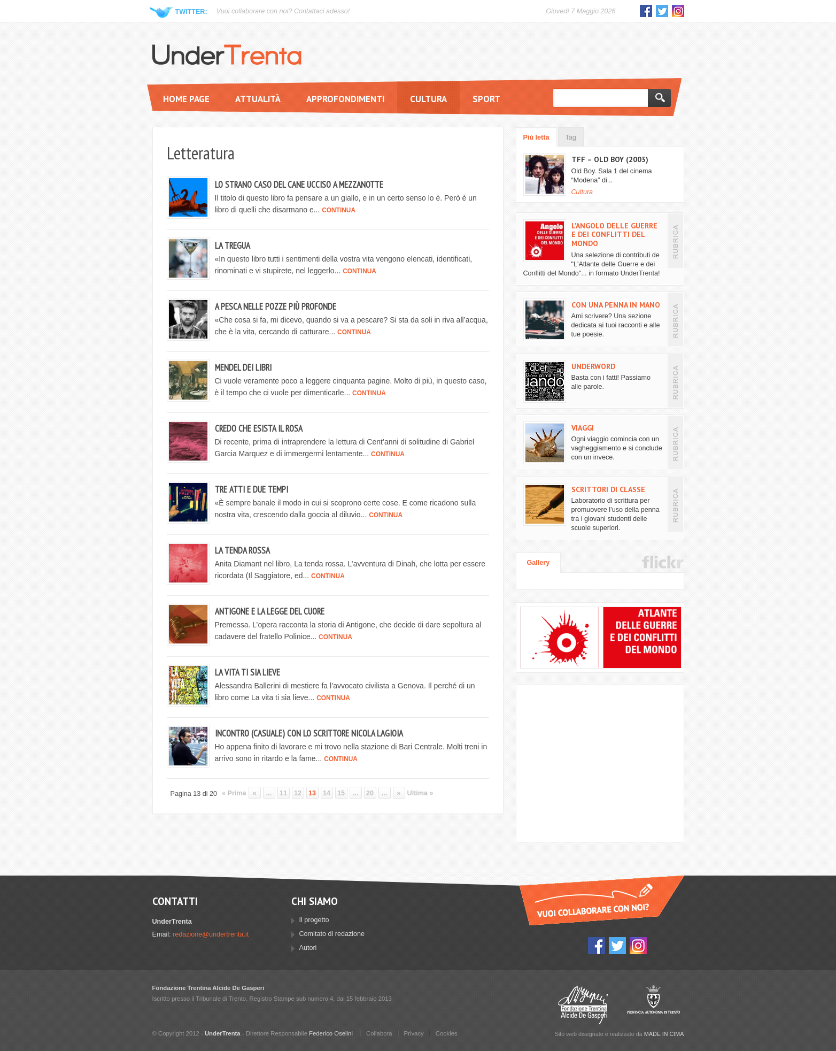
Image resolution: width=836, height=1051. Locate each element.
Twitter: (191, 12)
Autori (308, 948)
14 (326, 793)
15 (341, 793)
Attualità (258, 99)
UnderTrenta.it (226, 54)
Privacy (414, 1033)
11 (283, 793)
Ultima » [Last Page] (420, 793)
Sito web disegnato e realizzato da (619, 1034)
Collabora (379, 1033)
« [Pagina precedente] (255, 793)
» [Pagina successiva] (399, 793)
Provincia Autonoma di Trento (653, 1005)
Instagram (678, 11)
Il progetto (314, 920)
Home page (186, 99)
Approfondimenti (345, 99)
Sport (486, 99)
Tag (571, 137)
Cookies (447, 1033)
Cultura (428, 99)
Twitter (662, 11)
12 (297, 793)
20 (370, 793)
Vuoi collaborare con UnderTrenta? (602, 900)
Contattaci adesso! (322, 11)
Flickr (663, 562)
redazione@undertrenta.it (211, 934)
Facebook (646, 11)
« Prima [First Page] (234, 793)
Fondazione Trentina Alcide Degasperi (583, 1005)
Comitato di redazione (332, 934)
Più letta (536, 137)
